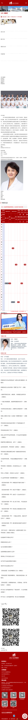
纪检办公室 (12, 57)
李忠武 (9, 26)
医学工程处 (19, 57)
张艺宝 (14, 64)
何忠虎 (7, 52)
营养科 (16, 40)
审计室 (14, 58)
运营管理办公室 (8, 57)
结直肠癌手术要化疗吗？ (7, 537)
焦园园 (5, 35)
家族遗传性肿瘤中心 (18, 26)
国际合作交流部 (24, 57)
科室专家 (2, 79)
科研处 (5, 58)
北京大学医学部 (4, 678)
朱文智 (17, 54)
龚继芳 (17, 37)
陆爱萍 (9, 36)
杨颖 (2, 196)
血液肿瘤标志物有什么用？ (8, 551)
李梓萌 (18, 36)
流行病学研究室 (6, 45)
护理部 (6, 56)
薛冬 (12, 35)
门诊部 (17, 58)
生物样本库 (14, 45)
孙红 (12, 34)
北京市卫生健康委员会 (5, 672)
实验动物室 (15, 49)
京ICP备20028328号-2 (5, 687)
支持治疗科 (19, 34)
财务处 (13, 58)
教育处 (9, 58)
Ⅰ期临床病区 (17, 29)
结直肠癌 (14, 138)
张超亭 (12, 61)
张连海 (14, 54)
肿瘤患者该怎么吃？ (6, 542)
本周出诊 (2, 81)
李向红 (9, 32)
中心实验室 (13, 47)
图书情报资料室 (22, 50)
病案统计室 (21, 43)
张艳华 (5, 29)
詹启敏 (2, 47)
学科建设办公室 (26, 57)
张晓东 (4, 152)
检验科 (4, 34)
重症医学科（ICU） (21, 25)
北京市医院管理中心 (5, 674)
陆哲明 (12, 54)
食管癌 (6, 138)
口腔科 (25, 36)
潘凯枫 (6, 52)
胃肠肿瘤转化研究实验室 (4, 42)
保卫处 (15, 58)
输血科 (14, 42)
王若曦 (14, 75)
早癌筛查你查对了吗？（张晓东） (10, 430)
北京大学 (3, 676)
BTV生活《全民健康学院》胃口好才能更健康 (13, 596)
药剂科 (5, 25)
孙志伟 (2, 195)
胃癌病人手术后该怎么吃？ (8, 556)
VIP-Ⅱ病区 (23, 30)
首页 (8, 16)
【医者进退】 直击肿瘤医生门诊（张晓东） (12, 570)
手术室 (23, 27)
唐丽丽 (18, 32)
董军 (20, 27)
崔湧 (3, 34)
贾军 (22, 35)
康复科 (18, 28)
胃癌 (10, 138)
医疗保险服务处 (10, 55)
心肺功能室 (17, 41)
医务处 (4, 58)
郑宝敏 (14, 27)
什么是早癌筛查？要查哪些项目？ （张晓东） (13, 477)
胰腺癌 (24, 138)
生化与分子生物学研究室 (12, 44)
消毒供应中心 (13, 43)
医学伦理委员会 (24, 49)
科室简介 (2, 78)
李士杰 (10, 43)
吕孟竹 (2, 64)
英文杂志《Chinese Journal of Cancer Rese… (19, 50)
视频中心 (2, 82)
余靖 (22, 36)
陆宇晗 (6, 60)
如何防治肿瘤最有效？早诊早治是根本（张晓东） (14, 332)
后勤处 (16, 58)
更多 (2, 146)
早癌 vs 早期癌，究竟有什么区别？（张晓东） (13, 473)
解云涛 (20, 39)
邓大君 (5, 54)
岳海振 (14, 68)
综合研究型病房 (20, 32)
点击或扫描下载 (4, 650)
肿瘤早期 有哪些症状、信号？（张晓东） (12, 442)
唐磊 (3, 30)
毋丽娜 (13, 55)
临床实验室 (11, 50)
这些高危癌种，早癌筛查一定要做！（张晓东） (13, 447)
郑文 (16, 33)
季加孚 (4, 52)
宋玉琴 (7, 24)
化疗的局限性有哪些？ (7, 547)
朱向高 (14, 31)
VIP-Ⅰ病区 (25, 28)
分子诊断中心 (24, 41)
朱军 (16, 30)
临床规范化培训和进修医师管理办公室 (25, 57)
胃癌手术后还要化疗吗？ (7, 566)
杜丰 (2, 198)
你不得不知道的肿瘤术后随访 (8, 561)
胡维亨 (5, 31)
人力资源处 (3, 57)
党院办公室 (2, 57)
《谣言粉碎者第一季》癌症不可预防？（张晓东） (14, 489)
